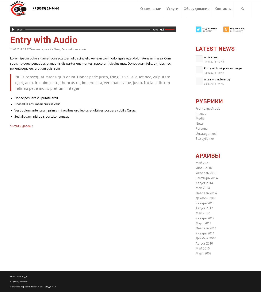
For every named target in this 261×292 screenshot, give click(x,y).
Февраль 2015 (206, 173)
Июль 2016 (204, 168)
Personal (67, 49)
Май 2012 (203, 213)
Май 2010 (203, 248)
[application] (93, 29)
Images (201, 113)
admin (82, 49)
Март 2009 (203, 253)
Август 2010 (204, 243)
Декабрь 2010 (206, 238)
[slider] (87, 29)
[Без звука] (162, 29)
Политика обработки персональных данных (33, 286)
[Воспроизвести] (13, 29)
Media (200, 118)
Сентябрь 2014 (206, 178)
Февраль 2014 (206, 193)
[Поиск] (242, 8)
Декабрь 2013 (206, 198)
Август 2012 (204, 208)
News (57, 49)
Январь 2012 (205, 218)
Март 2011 (203, 223)
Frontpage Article (208, 108)
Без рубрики (205, 138)
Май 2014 (203, 188)
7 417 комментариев (37, 49)
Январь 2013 (205, 203)
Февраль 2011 (206, 228)
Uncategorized (206, 134)
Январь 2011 (205, 233)
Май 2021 (203, 163)
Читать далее (22, 126)
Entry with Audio (44, 39)
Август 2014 (204, 183)
